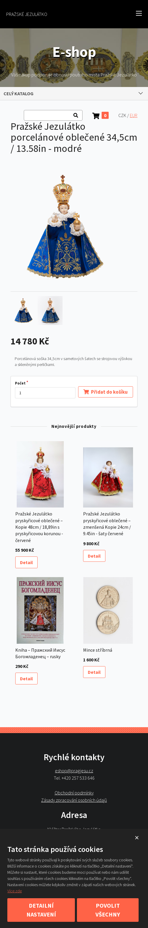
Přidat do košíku (105, 391)
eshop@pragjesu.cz (74, 770)
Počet (20, 383)
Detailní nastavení (41, 910)
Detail (26, 562)
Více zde (14, 890)
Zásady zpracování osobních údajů (74, 800)
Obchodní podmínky (74, 793)
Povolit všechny (107, 910)
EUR (133, 115)
